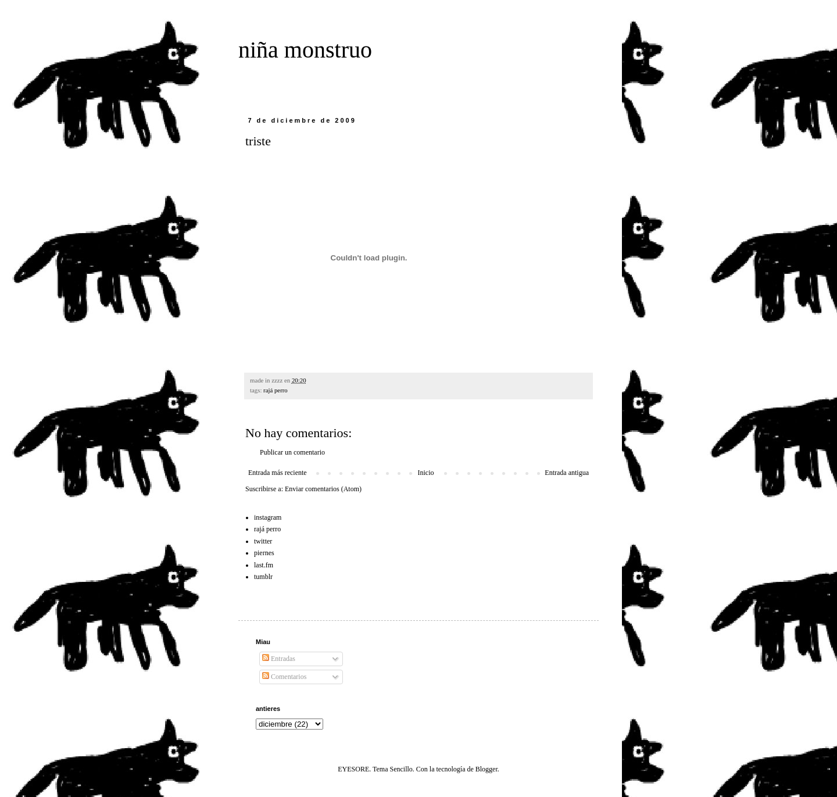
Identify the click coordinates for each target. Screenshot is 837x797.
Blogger (486, 769)
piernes (264, 553)
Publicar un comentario (292, 452)
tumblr (263, 577)
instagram (267, 517)
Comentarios (284, 677)
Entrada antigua (567, 473)
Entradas (278, 659)
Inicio (425, 473)
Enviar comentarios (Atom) (323, 489)
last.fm (263, 565)
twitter (263, 541)
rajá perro (275, 390)
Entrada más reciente (277, 473)
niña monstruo (305, 50)
